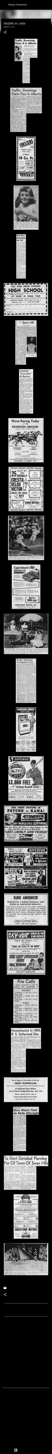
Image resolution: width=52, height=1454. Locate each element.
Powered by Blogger (26, 1450)
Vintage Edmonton (17, 4)
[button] (5, 32)
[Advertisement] (26, 1351)
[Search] (48, 4)
